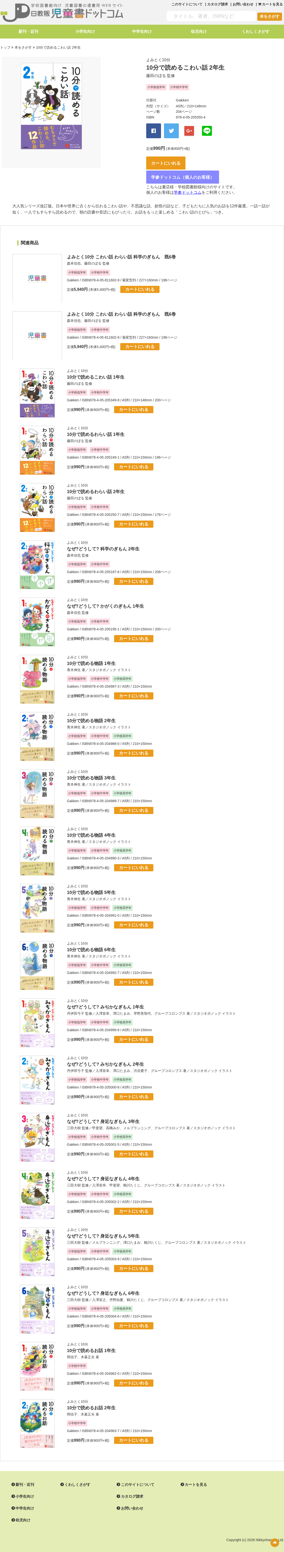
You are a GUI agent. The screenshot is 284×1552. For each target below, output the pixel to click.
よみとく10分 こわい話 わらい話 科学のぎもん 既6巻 (121, 250)
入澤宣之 (99, 1293)
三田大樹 (74, 1121)
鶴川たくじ (132, 1178)
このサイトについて (187, 4)
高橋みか (113, 1121)
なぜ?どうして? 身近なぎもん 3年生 (103, 1114)
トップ (5, 47)
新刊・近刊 (28, 31)
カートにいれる (170, 156)
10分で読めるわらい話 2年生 (95, 484)
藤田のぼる (156, 75)
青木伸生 (74, 663)
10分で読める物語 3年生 (91, 770)
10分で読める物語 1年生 (91, 656)
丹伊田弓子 (75, 1006)
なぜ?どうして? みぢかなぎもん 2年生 (105, 1057)
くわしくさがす (255, 31)
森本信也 (74, 256)
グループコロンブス (169, 1006)
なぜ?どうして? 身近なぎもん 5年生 (103, 1228)
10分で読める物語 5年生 (91, 885)
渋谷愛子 (140, 1064)
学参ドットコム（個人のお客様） (185, 170)
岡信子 (72, 1350)
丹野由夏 (116, 1293)
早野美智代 (142, 1006)
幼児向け (199, 31)
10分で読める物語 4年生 (91, 828)
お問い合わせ (243, 4)
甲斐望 (97, 1121)
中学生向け (142, 31)
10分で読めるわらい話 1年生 (95, 427)
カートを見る (190, 1478)
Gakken (182, 99)
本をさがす (270, 16)
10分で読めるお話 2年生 (91, 1400)
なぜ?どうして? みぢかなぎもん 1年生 (105, 999)
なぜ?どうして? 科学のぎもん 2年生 (103, 541)
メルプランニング (137, 1121)
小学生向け (85, 31)
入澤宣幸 (102, 1006)
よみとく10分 (158, 59)
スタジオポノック (102, 663)
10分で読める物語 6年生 (91, 942)
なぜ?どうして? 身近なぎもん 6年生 (103, 1286)
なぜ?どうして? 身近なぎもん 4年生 (103, 1171)
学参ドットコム (188, 185)
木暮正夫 (88, 1350)
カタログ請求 (217, 4)
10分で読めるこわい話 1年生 (95, 370)
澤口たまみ (121, 1006)
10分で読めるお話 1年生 (91, 1343)
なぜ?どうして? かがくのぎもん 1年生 (105, 599)
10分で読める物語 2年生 (91, 713)
